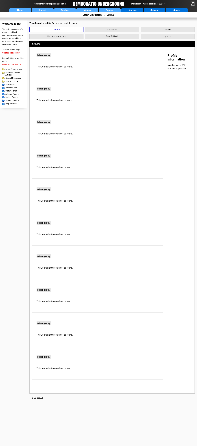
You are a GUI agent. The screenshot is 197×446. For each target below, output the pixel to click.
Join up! (154, 10)
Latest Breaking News (14, 69)
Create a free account (11, 53)
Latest (42, 10)
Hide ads (132, 10)
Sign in (176, 10)
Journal (110, 14)
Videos (87, 10)
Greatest (65, 10)
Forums (109, 10)
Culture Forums (11, 91)
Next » (40, 397)
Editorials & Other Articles (12, 73)
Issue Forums (11, 88)
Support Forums (12, 100)
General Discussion (13, 78)
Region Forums (11, 97)
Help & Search (11, 104)
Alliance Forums (12, 94)
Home (20, 10)
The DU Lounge (11, 81)
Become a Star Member (12, 64)
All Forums (10, 84)
